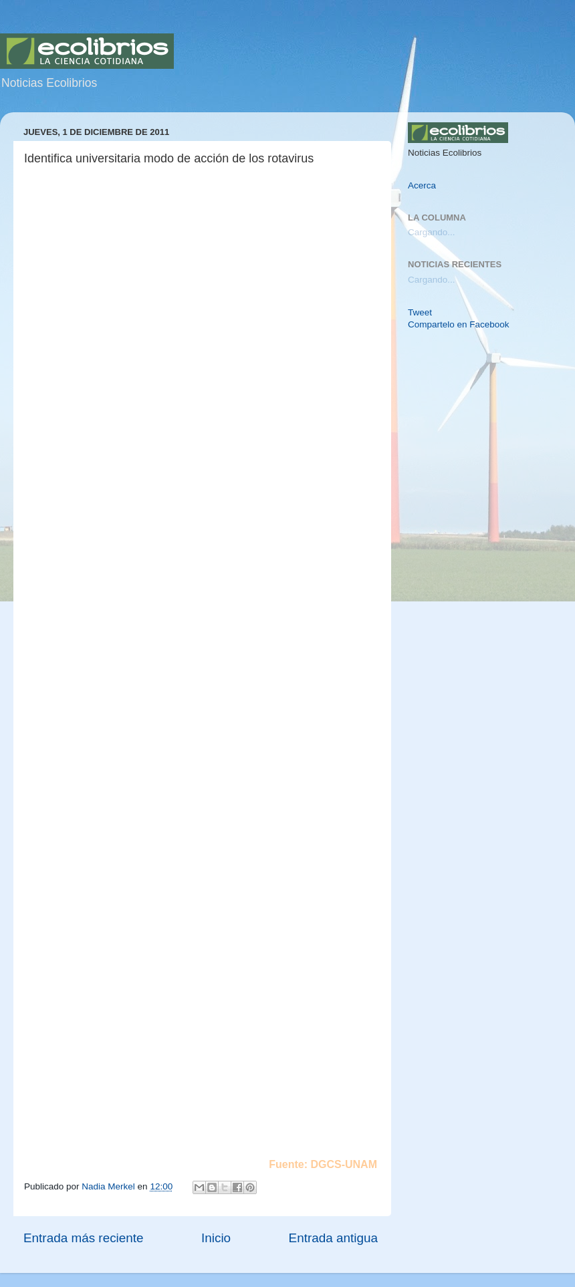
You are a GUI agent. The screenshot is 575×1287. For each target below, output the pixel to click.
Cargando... (431, 232)
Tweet (420, 312)
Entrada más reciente (83, 1238)
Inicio (216, 1238)
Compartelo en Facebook (458, 324)
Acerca (422, 185)
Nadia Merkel (109, 1186)
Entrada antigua (333, 1238)
